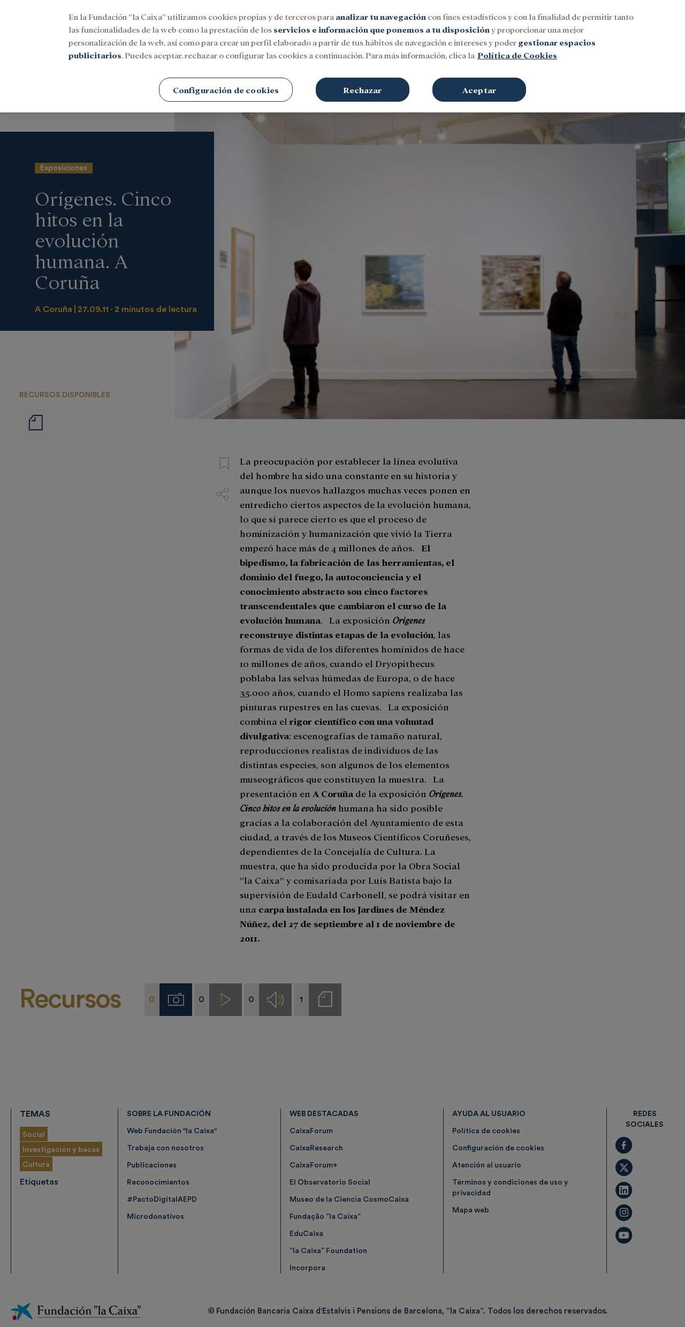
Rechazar (362, 75)
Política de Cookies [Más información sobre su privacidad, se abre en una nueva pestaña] (517, 40)
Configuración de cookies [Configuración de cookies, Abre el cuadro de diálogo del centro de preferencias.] (226, 75)
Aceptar (479, 75)
